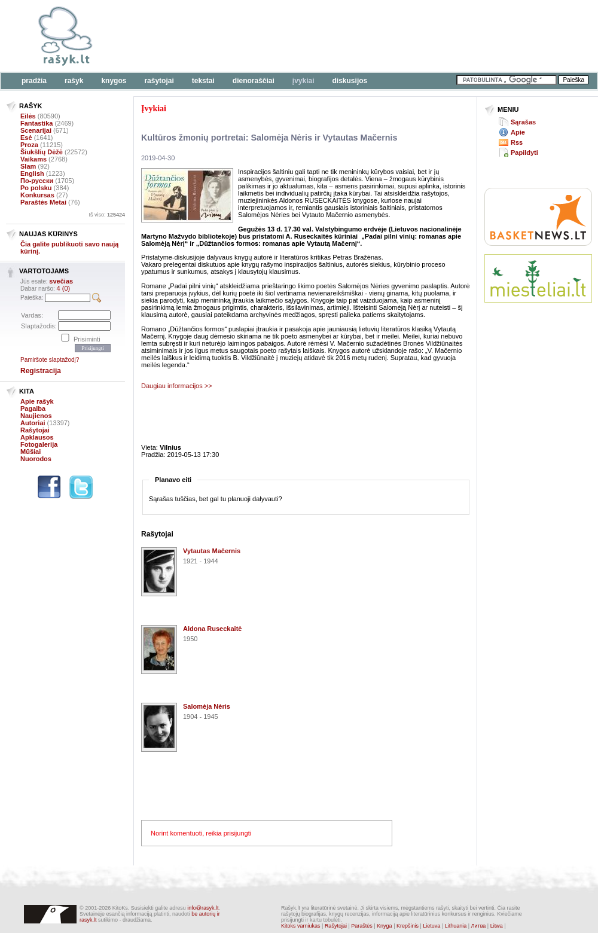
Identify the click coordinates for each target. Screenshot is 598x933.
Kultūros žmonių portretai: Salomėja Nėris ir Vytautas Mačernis (269, 137)
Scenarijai (35, 130)
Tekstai (203, 81)
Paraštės (362, 926)
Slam (28, 166)
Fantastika (36, 123)
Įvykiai (303, 81)
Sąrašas (523, 122)
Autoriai (32, 422)
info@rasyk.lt (202, 908)
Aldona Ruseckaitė (212, 628)
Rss (517, 142)
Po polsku (36, 187)
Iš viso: (107, 215)
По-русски (36, 180)
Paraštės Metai (43, 202)
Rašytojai (158, 81)
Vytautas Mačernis (211, 550)
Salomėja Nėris (206, 706)
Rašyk (74, 81)
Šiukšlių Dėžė (41, 152)
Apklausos (37, 437)
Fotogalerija (38, 444)
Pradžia (34, 81)
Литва (478, 926)
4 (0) (64, 288)
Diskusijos (350, 81)
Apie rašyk (37, 401)
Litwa (496, 926)
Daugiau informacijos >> (176, 385)
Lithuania (456, 926)
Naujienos (36, 415)
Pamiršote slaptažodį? (49, 359)
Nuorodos (35, 458)
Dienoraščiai (253, 81)
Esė (26, 137)
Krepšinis (407, 926)
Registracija (40, 371)
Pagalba (32, 408)
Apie (518, 132)
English (32, 173)
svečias (61, 281)
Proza (29, 144)
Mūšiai (30, 451)
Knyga (384, 926)
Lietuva (431, 926)
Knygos (113, 81)
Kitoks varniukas (301, 926)
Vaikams (33, 159)
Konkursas (37, 195)
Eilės (28, 116)
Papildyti (524, 152)
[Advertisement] (538, 356)
